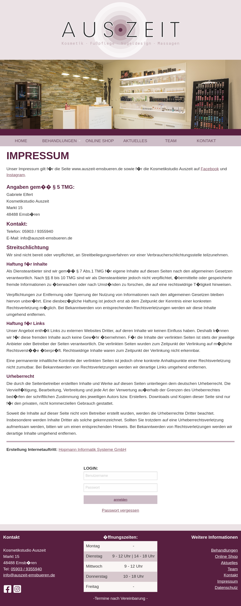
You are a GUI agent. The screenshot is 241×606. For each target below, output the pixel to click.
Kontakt (206, 141)
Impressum (227, 581)
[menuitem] (21, 140)
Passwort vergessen (120, 510)
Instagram (15, 175)
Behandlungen (59, 141)
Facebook (210, 169)
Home (21, 141)
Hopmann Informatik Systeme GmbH (92, 449)
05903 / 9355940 (26, 569)
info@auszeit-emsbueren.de (29, 575)
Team (171, 141)
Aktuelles (135, 141)
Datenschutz (226, 587)
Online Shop (100, 141)
